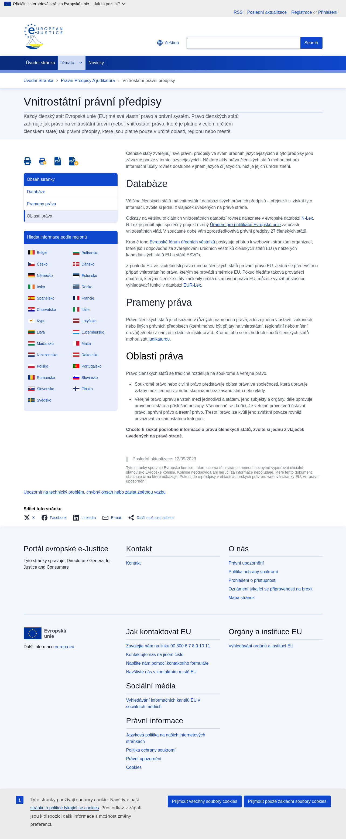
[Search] (311, 43)
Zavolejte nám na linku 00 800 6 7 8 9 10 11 (168, 646)
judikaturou (159, 339)
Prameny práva (41, 204)
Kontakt (133, 563)
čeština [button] (168, 43)
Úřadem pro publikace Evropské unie (245, 224)
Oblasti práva (39, 216)
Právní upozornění (246, 563)
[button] (31, 517)
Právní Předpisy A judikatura (88, 80)
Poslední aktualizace (267, 12)
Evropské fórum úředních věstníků (182, 242)
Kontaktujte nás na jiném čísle (155, 654)
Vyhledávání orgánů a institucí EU (261, 646)
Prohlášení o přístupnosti (252, 580)
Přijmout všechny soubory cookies (204, 801)
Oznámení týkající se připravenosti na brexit (271, 589)
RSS (238, 12)
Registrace (301, 12)
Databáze (36, 191)
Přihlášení (327, 12)
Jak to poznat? (109, 3)
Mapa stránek (242, 597)
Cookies (134, 767)
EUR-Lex (192, 285)
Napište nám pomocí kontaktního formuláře (167, 663)
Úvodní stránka (40, 62)
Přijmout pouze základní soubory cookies (287, 801)
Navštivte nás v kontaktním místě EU (161, 672)
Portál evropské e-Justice (66, 549)
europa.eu (64, 646)
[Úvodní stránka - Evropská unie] (45, 633)
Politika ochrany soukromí (253, 571)
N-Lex (307, 218)
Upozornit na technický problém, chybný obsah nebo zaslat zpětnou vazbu (95, 492)
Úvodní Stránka (38, 80)
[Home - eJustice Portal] (43, 36)
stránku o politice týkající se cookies (64, 808)
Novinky (96, 62)
